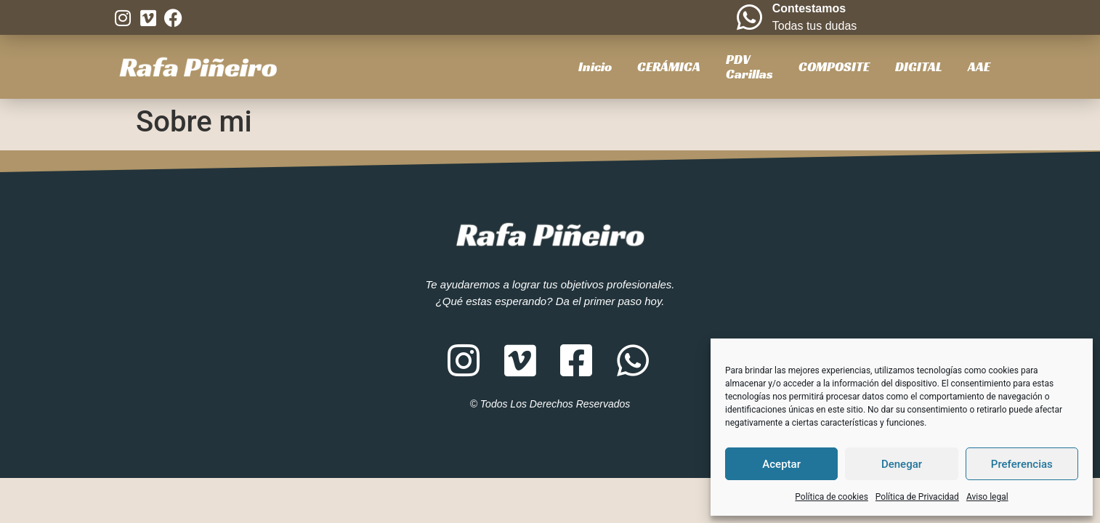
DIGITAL (918, 66)
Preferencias (1022, 464)
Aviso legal (987, 497)
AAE (979, 66)
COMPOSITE (834, 66)
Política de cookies (831, 497)
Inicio (595, 66)
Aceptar (781, 464)
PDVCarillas (749, 66)
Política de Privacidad (917, 497)
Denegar (901, 464)
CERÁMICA (668, 66)
